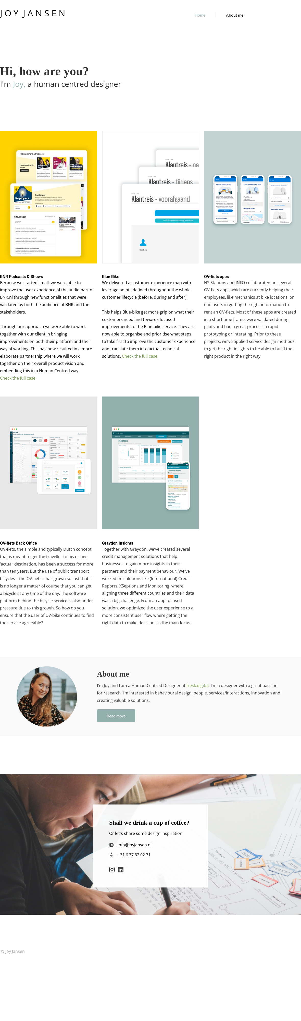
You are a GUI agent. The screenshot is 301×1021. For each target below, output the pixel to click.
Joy (18, 84)
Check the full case (17, 378)
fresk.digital (197, 685)
